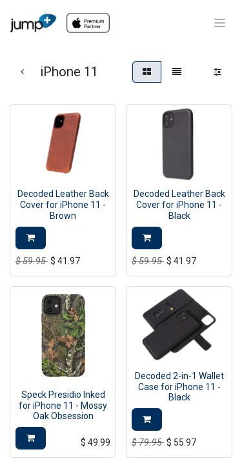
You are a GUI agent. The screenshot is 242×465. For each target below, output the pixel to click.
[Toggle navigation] (219, 23)
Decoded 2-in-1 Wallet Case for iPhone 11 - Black (179, 387)
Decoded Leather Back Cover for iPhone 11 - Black (179, 205)
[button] (30, 238)
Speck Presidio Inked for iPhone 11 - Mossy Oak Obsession (63, 405)
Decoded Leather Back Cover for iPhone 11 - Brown (63, 205)
